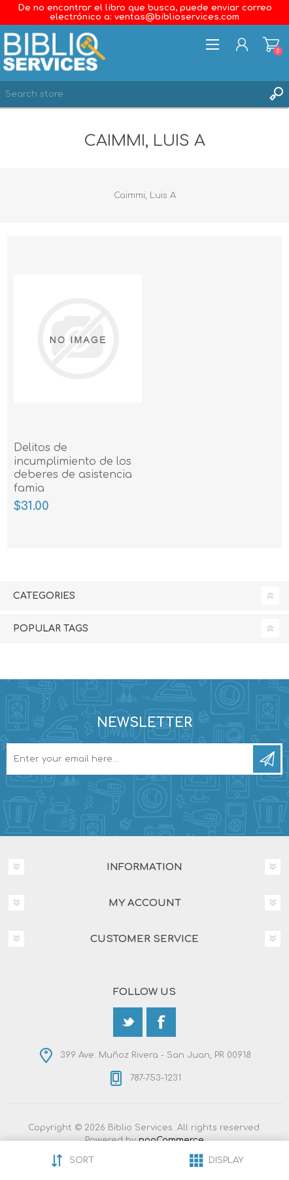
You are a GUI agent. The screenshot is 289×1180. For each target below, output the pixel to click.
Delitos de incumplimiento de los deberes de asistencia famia (73, 468)
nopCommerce (171, 1140)
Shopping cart (271, 44)
